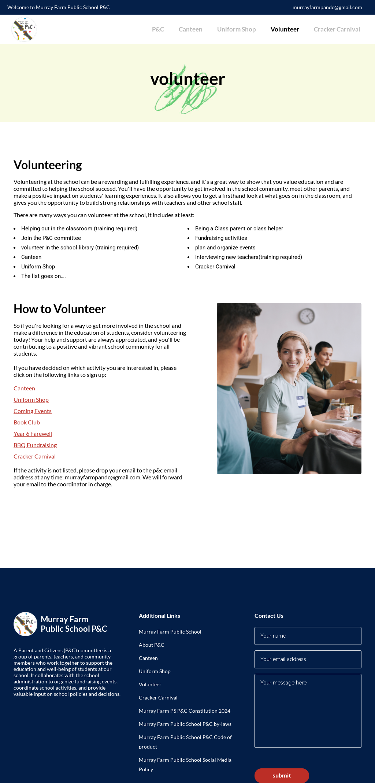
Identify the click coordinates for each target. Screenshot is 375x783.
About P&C (151, 645)
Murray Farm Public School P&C (176, 737)
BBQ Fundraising (35, 444)
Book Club (27, 422)
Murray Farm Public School (170, 631)
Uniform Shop (31, 399)
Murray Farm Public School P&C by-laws (185, 724)
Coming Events (33, 410)
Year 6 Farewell (33, 433)
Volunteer (150, 684)
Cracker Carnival (35, 456)
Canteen (24, 388)
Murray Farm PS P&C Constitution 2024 (184, 711)
